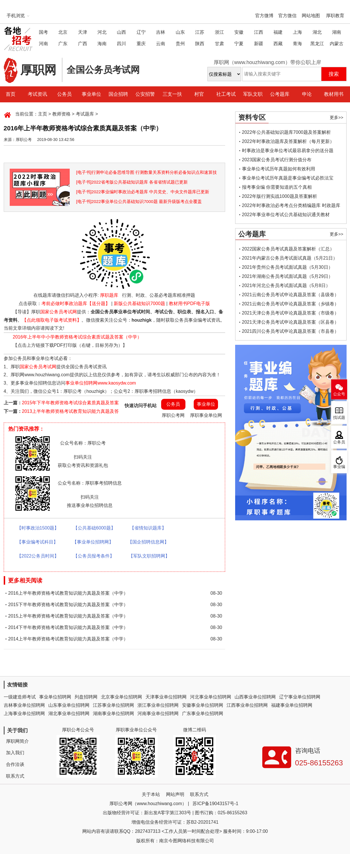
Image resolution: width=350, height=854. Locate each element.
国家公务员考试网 (58, 311)
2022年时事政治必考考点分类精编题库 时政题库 (291, 205)
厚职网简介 (17, 741)
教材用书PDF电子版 (189, 303)
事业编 (339, 467)
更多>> (336, 117)
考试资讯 (37, 94)
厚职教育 (335, 15)
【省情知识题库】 (148, 527)
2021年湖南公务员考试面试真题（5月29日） (287, 276)
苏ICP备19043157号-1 (215, 803)
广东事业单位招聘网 (202, 713)
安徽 (238, 32)
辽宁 (141, 32)
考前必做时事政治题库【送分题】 (75, 303)
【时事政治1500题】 (38, 527)
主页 (42, 114)
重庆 (141, 43)
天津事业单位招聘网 (166, 696)
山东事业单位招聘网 (68, 705)
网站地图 (311, 15)
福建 (278, 32)
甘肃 (219, 43)
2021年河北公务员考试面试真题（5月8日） (286, 285)
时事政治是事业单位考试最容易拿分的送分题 (287, 150)
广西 (82, 43)
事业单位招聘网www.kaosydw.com (100, 383)
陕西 (199, 43)
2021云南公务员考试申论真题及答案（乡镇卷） (290, 303)
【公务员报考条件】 (93, 556)
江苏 (199, 32)
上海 (297, 32)
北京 (62, 32)
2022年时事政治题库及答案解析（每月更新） (288, 141)
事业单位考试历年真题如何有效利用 (278, 168)
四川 (121, 43)
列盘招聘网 (86, 696)
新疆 (258, 43)
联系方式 (15, 776)
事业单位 (91, 94)
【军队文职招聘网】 (149, 556)
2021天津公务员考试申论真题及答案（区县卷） (290, 322)
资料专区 (252, 117)
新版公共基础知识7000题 (139, 303)
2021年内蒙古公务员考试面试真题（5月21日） (289, 258)
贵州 (180, 43)
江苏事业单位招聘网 (113, 705)
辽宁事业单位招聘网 (299, 696)
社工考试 (226, 94)
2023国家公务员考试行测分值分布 (277, 159)
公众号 (339, 394)
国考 (43, 32)
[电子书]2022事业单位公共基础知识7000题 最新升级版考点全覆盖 (139, 201)
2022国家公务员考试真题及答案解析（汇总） (288, 248)
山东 (180, 32)
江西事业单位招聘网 (247, 705)
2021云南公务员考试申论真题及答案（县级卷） (290, 294)
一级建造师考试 (20, 696)
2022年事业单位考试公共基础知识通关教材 (286, 214)
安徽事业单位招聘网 (202, 705)
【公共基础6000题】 (94, 527)
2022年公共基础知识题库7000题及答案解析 (286, 132)
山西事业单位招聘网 (255, 696)
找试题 (339, 417)
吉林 (160, 32)
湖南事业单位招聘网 (113, 713)
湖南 (336, 32)
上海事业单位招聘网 (24, 713)
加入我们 (15, 752)
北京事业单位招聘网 (121, 696)
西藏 (278, 43)
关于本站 (151, 794)
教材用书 (333, 94)
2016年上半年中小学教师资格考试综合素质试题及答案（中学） (77, 337)
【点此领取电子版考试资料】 (51, 320)
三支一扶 (172, 94)
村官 (199, 94)
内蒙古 (336, 43)
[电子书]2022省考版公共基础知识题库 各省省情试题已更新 (132, 182)
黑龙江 (317, 43)
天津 (82, 32)
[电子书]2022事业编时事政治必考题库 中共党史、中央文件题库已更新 (142, 191)
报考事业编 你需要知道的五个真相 (277, 187)
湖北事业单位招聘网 (68, 713)
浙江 (219, 32)
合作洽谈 (15, 764)
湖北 (317, 32)
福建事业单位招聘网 (291, 705)
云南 (160, 43)
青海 (297, 43)
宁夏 (238, 43)
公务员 (64, 94)
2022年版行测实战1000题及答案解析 (279, 196)
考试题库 (85, 114)
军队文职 (253, 94)
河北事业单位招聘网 (210, 696)
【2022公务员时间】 (38, 556)
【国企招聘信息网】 (148, 542)
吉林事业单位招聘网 (24, 705)
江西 (258, 32)
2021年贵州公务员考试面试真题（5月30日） (287, 267)
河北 (102, 32)
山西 (121, 32)
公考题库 (279, 94)
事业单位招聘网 (55, 696)
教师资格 (61, 114)
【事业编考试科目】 (37, 542)
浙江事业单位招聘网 (158, 705)
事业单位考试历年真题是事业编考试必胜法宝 (287, 178)
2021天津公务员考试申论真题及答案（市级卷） (290, 312)
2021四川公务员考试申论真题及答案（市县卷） (290, 331)
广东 (62, 43)
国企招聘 (118, 94)
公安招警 (145, 94)
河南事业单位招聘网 (158, 713)
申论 (307, 94)
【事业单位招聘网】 (92, 542)
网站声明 (175, 794)
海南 (102, 43)
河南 (43, 43)
